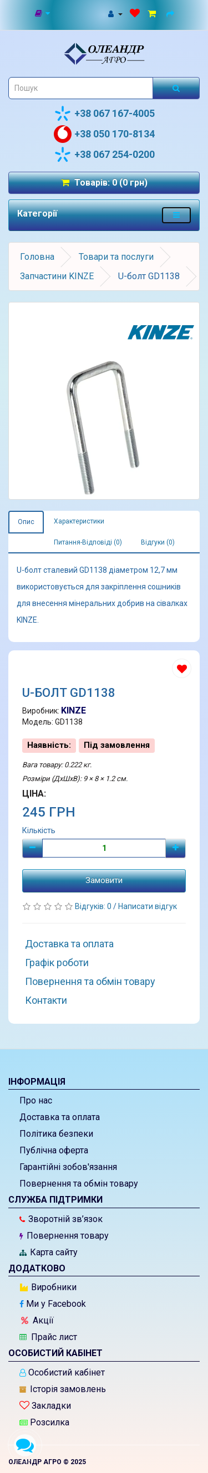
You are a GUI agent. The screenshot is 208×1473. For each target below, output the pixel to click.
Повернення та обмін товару (90, 981)
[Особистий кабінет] (115, 13)
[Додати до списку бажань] (181, 668)
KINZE (73, 710)
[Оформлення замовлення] (171, 13)
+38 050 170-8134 (104, 134)
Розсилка (44, 1422)
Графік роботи (57, 962)
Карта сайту (48, 1252)
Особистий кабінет (62, 1372)
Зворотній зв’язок (61, 1219)
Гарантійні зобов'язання (68, 1167)
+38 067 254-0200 (104, 154)
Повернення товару (64, 1235)
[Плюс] (175, 848)
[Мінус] (32, 848)
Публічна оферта (53, 1150)
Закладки (45, 1405)
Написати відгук (147, 906)
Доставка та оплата (69, 944)
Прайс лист (48, 1337)
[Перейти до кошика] (153, 13)
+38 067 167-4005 (104, 113)
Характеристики (79, 521)
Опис (26, 522)
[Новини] (43, 13)
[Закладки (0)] (135, 13)
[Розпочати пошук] (176, 88)
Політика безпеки (56, 1133)
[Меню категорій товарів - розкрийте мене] (176, 215)
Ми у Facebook (52, 1304)
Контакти (46, 1000)
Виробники (48, 1287)
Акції (37, 1320)
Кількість (38, 830)
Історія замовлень (62, 1389)
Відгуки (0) (158, 542)
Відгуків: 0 (94, 906)
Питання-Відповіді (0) (88, 542)
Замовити (104, 880)
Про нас (35, 1100)
